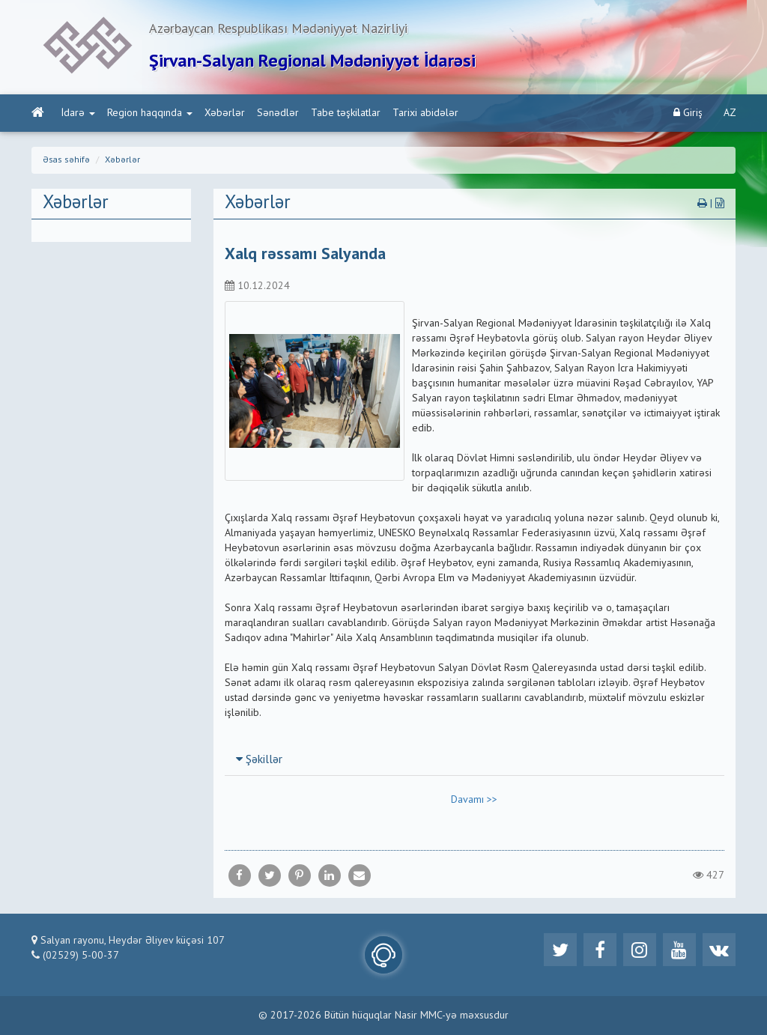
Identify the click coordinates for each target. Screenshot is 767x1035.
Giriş (688, 112)
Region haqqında (149, 113)
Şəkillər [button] (259, 760)
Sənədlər (278, 113)
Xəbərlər (224, 113)
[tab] (475, 759)
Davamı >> (474, 800)
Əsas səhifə (66, 160)
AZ (730, 113)
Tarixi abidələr (425, 113)
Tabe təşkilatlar (346, 113)
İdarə (78, 113)
